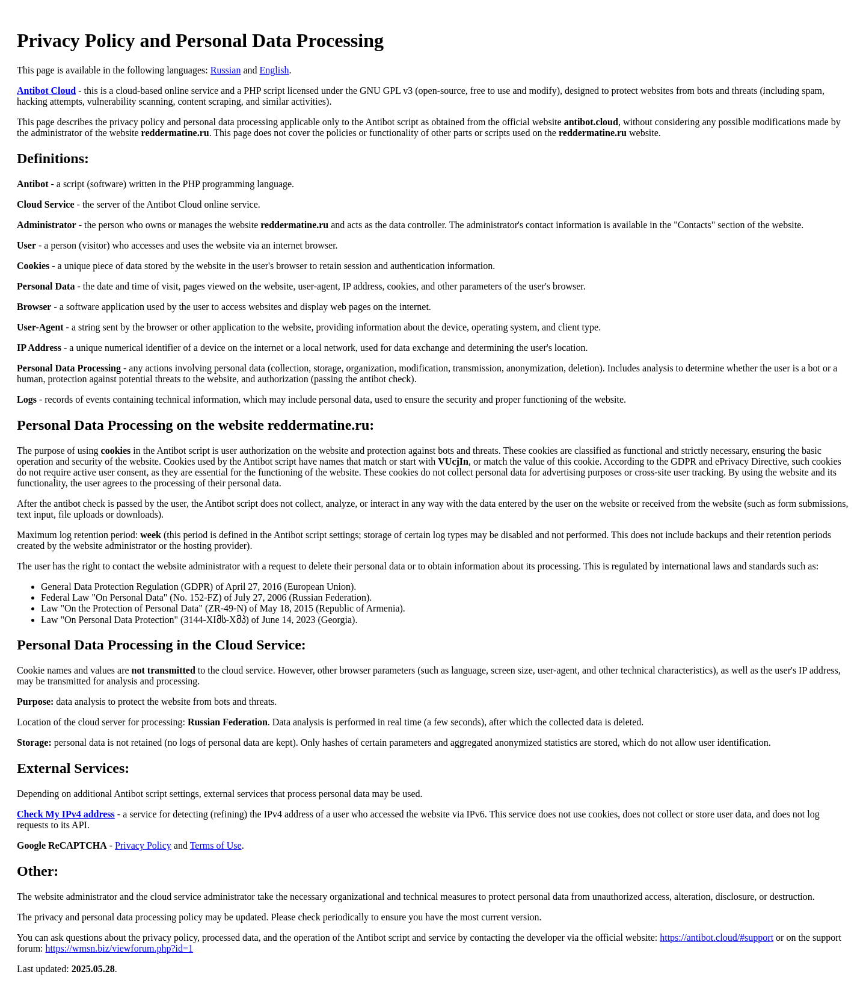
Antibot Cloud (46, 90)
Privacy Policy (143, 845)
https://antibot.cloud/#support (716, 937)
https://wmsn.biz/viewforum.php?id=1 (119, 948)
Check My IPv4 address (66, 814)
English (274, 70)
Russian (225, 70)
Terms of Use (216, 845)
